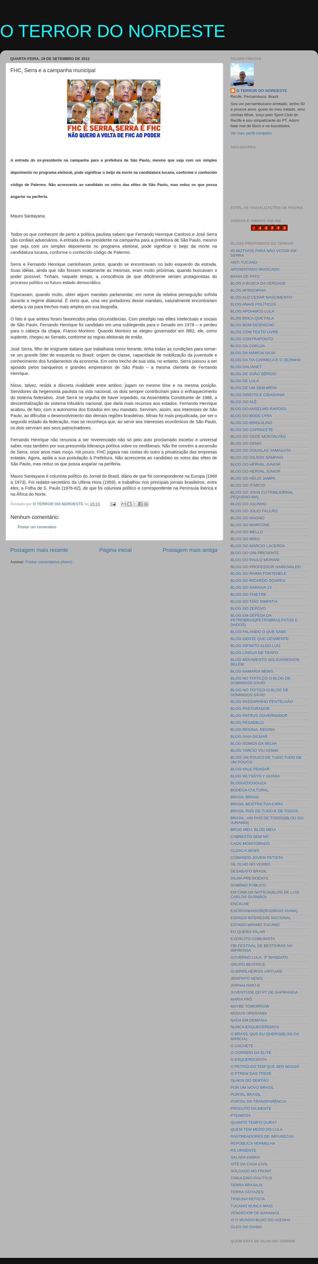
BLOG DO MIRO (245, 539)
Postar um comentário (37, 527)
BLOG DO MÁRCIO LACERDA (257, 546)
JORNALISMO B (245, 985)
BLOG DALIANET (246, 367)
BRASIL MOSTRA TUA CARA (256, 804)
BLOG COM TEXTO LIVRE (254, 332)
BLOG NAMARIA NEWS (251, 671)
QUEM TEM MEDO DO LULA (256, 1129)
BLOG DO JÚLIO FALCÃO (253, 511)
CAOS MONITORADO (250, 843)
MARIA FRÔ (241, 999)
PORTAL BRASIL (245, 1094)
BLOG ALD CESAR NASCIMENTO (261, 297)
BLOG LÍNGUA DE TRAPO (254, 652)
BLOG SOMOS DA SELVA (253, 743)
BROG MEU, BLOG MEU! (253, 829)
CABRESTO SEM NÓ (249, 836)
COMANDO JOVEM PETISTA (256, 857)
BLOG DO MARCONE (250, 525)
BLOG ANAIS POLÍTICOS (253, 304)
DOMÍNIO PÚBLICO (248, 885)
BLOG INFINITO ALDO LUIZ (255, 645)
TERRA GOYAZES (246, 1192)
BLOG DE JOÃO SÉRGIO (253, 374)
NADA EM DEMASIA (248, 1020)
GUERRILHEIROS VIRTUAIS (256, 971)
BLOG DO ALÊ (243, 402)
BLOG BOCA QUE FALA (252, 318)
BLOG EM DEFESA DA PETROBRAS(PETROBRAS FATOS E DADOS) (264, 620)
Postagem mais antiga (190, 550)
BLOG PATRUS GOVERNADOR (258, 715)
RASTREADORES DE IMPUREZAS (262, 1136)
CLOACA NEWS (244, 850)
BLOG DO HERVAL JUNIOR (255, 464)
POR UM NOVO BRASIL (252, 1087)
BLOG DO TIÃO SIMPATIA (253, 601)
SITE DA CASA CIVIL (249, 1164)
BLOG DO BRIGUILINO (251, 423)
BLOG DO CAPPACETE (251, 430)
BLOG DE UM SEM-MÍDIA (253, 388)
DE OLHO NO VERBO (250, 864)
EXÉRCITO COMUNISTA (252, 939)
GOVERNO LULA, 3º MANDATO (259, 957)
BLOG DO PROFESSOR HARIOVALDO (265, 567)
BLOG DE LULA (244, 381)
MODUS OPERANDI (248, 1013)
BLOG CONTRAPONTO (251, 339)
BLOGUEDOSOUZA (248, 783)
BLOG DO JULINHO (248, 504)
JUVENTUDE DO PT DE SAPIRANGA (264, 992)
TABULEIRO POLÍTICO (251, 1178)
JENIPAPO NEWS (246, 978)
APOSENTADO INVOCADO (255, 269)
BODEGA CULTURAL (249, 790)
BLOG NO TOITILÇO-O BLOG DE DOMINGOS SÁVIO (260, 680)
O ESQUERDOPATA (248, 1059)
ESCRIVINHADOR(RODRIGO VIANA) (264, 911)
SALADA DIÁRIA (245, 1157)
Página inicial (115, 550)
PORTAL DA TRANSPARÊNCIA (258, 1101)
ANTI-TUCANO (243, 262)
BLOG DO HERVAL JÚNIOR (255, 471)
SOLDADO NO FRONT (250, 1171)
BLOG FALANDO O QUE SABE (258, 632)
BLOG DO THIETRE (248, 594)
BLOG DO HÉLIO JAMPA (252, 478)
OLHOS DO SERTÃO (249, 1080)
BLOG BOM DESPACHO (252, 325)
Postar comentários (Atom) (49, 562)
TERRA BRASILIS (246, 1185)
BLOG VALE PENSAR (250, 769)
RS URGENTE (243, 1150)
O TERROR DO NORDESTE (112, 31)
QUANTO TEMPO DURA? (253, 1122)
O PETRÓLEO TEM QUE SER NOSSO (265, 1066)
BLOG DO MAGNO (247, 518)
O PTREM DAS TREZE (251, 1073)
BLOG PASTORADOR (250, 708)
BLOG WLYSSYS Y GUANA (255, 776)
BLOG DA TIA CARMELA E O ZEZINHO (265, 360)
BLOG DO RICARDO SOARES (257, 580)
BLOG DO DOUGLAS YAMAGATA (260, 450)
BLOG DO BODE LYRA (251, 416)
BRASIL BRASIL (244, 797)
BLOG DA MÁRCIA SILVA (253, 353)
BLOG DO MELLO (246, 532)
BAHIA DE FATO (245, 276)
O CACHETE (242, 1046)
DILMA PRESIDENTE (249, 878)
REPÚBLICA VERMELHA (252, 1143)
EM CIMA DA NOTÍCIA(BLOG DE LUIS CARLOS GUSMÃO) (264, 894)
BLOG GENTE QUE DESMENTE (259, 639)
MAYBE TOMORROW (249, 1006)
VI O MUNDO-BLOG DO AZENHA (260, 1220)
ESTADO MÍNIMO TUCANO (255, 925)
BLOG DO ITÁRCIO (247, 485)
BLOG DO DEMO (245, 443)
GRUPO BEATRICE (247, 964)
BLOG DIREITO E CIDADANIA (257, 395)
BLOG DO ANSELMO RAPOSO (258, 409)
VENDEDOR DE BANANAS (254, 1213)
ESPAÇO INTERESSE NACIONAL (260, 918)
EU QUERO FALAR (247, 932)
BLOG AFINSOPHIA (248, 290)
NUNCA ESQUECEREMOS (254, 1027)
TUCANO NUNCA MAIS (251, 1206)
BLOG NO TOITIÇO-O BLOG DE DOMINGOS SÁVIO (259, 692)
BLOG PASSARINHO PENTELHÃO (261, 701)
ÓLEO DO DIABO (246, 1227)
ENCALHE (239, 904)
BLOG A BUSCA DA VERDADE (258, 283)
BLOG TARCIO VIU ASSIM (254, 750)
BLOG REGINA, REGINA (252, 729)
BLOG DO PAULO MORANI (254, 560)
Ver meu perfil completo (251, 133)
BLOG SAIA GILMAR (249, 736)
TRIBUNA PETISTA (247, 1199)
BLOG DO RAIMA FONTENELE (258, 573)
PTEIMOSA (240, 1115)
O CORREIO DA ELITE (250, 1052)
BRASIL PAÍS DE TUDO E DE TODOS (264, 811)
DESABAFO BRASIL (248, 871)
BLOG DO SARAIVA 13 (251, 587)
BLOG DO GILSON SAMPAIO (256, 457)
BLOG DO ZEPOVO (248, 608)
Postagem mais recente (39, 550)
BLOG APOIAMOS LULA (252, 311)
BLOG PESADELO (247, 722)
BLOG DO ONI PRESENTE (254, 553)
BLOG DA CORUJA (247, 346)
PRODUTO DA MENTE (250, 1108)
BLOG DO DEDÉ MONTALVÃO (258, 436)
